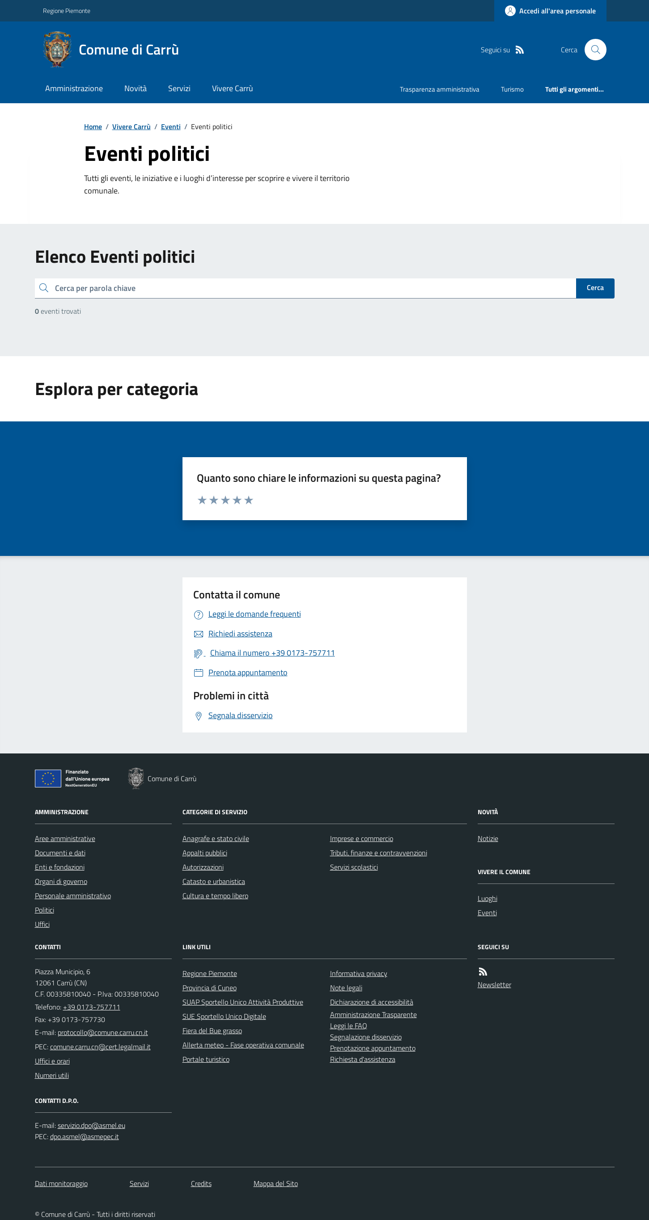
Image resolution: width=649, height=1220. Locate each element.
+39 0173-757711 (91, 1006)
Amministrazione (74, 88)
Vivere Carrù (232, 88)
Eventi (171, 126)
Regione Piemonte (66, 10)
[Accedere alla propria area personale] (550, 10)
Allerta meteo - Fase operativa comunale (243, 1044)
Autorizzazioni (203, 867)
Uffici (42, 924)
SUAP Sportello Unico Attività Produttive (242, 1002)
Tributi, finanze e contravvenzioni (378, 852)
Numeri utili (52, 1075)
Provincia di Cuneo (209, 987)
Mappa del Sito (276, 1183)
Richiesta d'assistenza (362, 1059)
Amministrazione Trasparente (373, 1014)
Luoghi (487, 898)
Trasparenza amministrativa (439, 89)
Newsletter (494, 984)
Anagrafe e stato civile (215, 838)
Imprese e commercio (361, 838)
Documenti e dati (60, 852)
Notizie (488, 838)
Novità (135, 88)
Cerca (595, 287)
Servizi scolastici (354, 867)
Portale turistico (205, 1059)
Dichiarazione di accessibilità (371, 1002)
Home (93, 126)
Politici (44, 909)
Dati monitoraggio (61, 1183)
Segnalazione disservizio (366, 1036)
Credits (201, 1183)
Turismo (512, 89)
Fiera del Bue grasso (212, 1030)
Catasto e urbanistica (213, 881)
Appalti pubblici (204, 852)
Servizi (179, 88)
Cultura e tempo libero (215, 895)
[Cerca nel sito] (591, 49)
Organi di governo (61, 881)
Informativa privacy (358, 973)
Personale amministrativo (73, 895)
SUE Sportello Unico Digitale (224, 1016)
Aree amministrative (65, 838)
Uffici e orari (52, 1061)
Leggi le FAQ (348, 1025)
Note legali (346, 987)
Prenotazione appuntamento (373, 1048)
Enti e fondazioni (60, 867)
